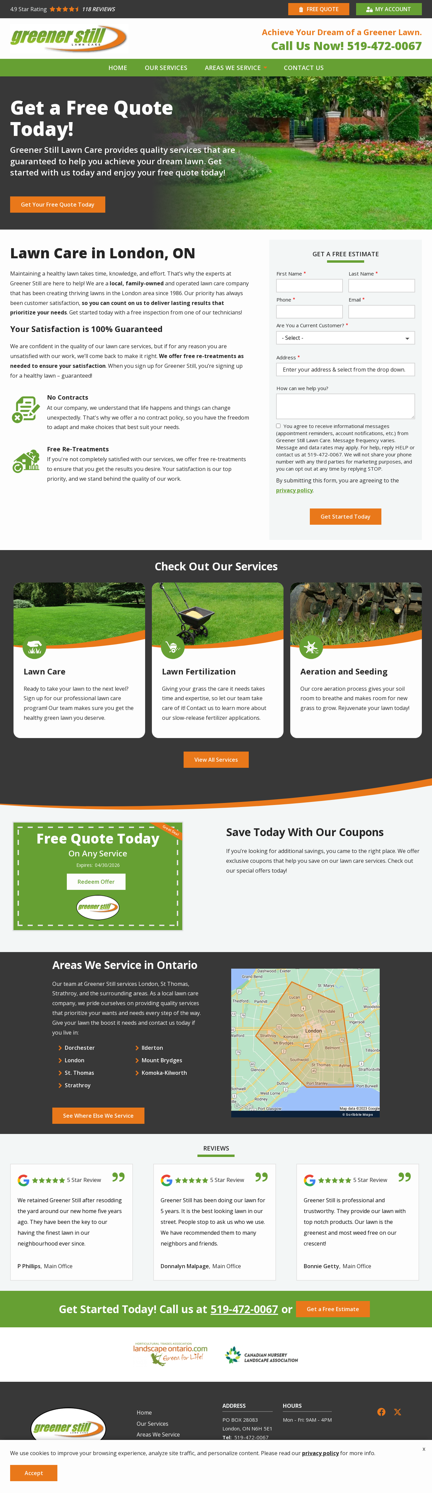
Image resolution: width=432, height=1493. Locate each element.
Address (286, 357)
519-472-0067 (244, 1309)
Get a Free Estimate (333, 1309)
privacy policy (294, 490)
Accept (34, 1473)
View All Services (216, 759)
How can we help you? (302, 388)
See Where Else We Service (98, 1115)
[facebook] (381, 1411)
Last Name (361, 273)
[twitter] (398, 1411)
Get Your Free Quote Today (57, 204)
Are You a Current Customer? (310, 325)
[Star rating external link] (113, 9)
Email (355, 299)
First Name (289, 273)
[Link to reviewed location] (72, 1180)
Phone (283, 299)
